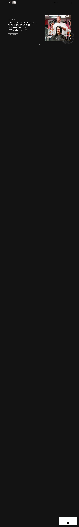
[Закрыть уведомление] (76, 518)
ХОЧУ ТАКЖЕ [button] (13, 34)
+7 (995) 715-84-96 (54, 2)
